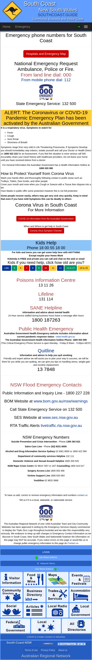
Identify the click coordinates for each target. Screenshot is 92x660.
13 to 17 (71, 268)
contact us (82, 495)
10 (45, 268)
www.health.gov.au (65, 336)
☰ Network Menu (46, 563)
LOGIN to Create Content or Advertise (46, 637)
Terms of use (31, 650)
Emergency (22, 26)
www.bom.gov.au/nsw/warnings (61, 401)
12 (60, 268)
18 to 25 (84, 268)
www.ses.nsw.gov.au (60, 417)
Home (6, 26)
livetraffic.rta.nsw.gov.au (61, 425)
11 (53, 268)
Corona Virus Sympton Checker (46, 230)
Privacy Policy (48, 650)
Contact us (72, 543)
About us (62, 650)
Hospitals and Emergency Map (46, 53)
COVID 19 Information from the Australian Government (46, 218)
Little (6, 268)
